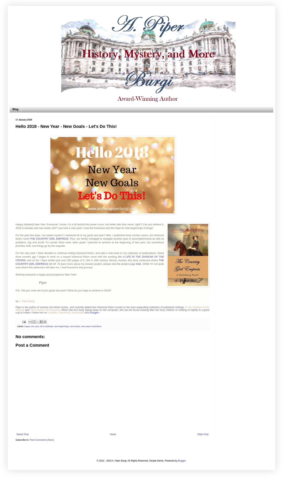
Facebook (64, 312)
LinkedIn (52, 312)
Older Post (202, 434)
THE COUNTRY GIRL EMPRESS (49, 238)
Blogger (182, 460)
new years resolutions (91, 326)
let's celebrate (46, 326)
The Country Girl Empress (45, 309)
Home (113, 434)
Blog (15, 109)
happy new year (31, 326)
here (138, 263)
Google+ (94, 312)
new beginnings (61, 326)
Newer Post (22, 434)
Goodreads (77, 312)
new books (75, 326)
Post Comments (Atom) (42, 440)
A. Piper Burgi (27, 301)
